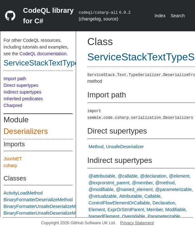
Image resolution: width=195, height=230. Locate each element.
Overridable (133, 216)
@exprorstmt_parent (109, 182)
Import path (15, 78)
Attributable (130, 196)
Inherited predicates (23, 98)
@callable (127, 176)
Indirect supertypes (22, 92)
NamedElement (104, 216)
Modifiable (175, 209)
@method (165, 182)
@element (179, 176)
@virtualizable (103, 196)
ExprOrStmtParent (125, 209)
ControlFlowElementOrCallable (119, 202)
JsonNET (13, 158)
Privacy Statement (137, 222)
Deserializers (26, 131)
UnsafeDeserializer (125, 146)
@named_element (134, 189)
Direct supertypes (21, 85)
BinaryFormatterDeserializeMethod (38, 199)
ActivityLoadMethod (23, 192)
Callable (152, 196)
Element (97, 209)
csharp (10, 165)
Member (155, 209)
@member (142, 182)
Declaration (163, 202)
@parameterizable (173, 189)
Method (96, 146)
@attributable (102, 176)
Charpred (13, 105)
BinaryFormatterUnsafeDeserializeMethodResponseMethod (63, 213)
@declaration (153, 176)
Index (159, 15)
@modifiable (101, 189)
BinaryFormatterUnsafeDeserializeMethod (45, 206)
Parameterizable (164, 216)
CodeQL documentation (43, 53)
